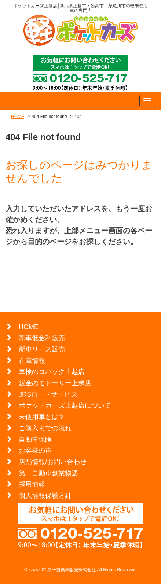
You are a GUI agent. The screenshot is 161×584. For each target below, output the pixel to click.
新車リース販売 (42, 349)
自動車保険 (35, 439)
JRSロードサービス (48, 394)
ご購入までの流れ (45, 428)
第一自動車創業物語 (48, 473)
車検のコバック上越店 (52, 371)
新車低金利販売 (42, 338)
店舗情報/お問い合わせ (53, 462)
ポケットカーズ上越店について (65, 405)
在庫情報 (32, 360)
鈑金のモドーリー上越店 (55, 383)
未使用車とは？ (42, 416)
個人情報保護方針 (45, 495)
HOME (17, 116)
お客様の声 (35, 450)
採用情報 (32, 484)
